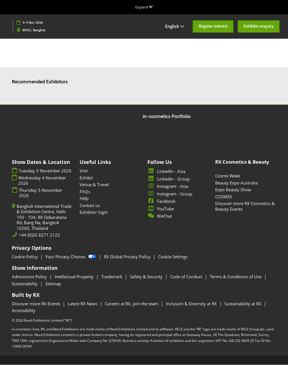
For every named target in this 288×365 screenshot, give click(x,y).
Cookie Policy (25, 257)
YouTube (160, 209)
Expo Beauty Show (233, 190)
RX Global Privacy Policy (128, 257)
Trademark (112, 277)
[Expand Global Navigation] (144, 7)
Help (84, 198)
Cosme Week (227, 176)
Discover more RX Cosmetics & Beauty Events (245, 206)
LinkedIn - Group (168, 179)
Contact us (90, 205)
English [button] (174, 26)
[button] (213, 26)
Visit (84, 171)
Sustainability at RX (243, 304)
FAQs (85, 192)
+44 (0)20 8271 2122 (39, 235)
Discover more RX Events (36, 304)
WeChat (159, 216)
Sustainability (25, 284)
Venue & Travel (94, 185)
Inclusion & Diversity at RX (192, 304)
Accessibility (23, 310)
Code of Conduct (186, 277)
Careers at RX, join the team (132, 304)
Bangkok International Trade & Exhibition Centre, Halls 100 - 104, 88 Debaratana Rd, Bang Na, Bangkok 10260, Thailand (44, 217)
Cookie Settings (173, 257)
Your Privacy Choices (71, 257)
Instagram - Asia (167, 186)
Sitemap (53, 284)
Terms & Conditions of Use (236, 277)
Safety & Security (147, 277)
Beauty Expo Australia (236, 183)
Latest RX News (83, 304)
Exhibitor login (94, 212)
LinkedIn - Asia (166, 171)
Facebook (161, 201)
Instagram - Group (169, 194)
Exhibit (86, 178)
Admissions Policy (30, 277)
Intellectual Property (75, 277)
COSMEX (223, 197)
